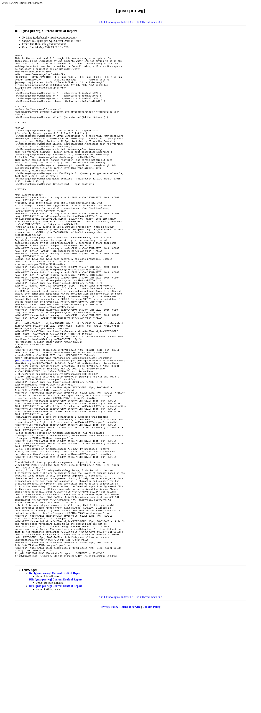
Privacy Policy (109, 708)
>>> (130, 22)
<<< (101, 22)
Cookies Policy (151, 708)
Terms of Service (130, 708)
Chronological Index (116, 22)
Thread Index (149, 22)
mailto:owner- (25, 422)
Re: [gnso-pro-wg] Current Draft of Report (55, 674)
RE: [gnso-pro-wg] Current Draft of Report (55, 681)
